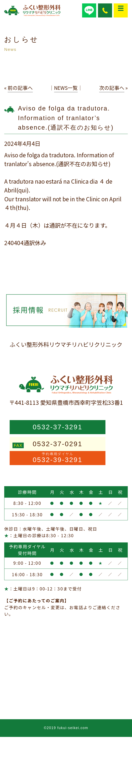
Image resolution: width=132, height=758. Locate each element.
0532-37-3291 (57, 427)
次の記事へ (111, 87)
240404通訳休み (25, 243)
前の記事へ (20, 87)
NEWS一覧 (66, 87)
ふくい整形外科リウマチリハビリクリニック (66, 344)
